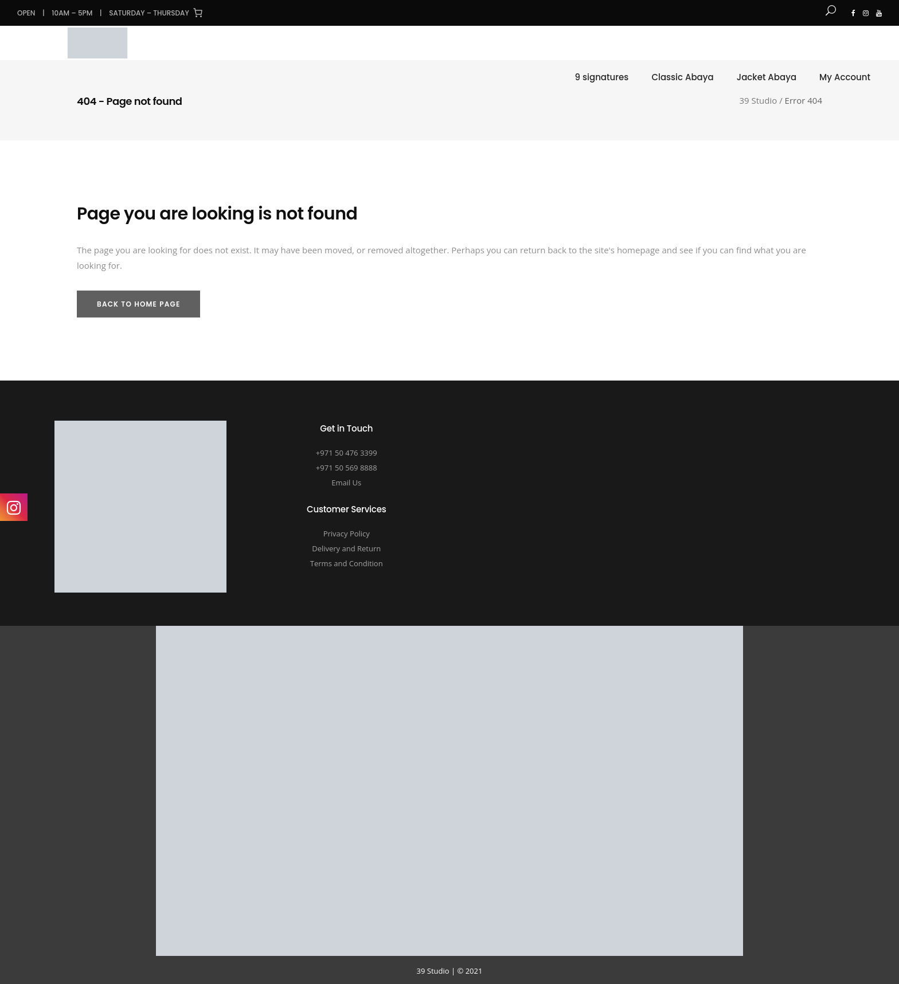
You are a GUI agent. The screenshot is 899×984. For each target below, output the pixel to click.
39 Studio (758, 100)
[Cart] (197, 12)
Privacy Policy (346, 533)
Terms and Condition (346, 563)
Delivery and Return (346, 548)
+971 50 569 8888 (346, 467)
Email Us (346, 482)
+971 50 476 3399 (346, 453)
